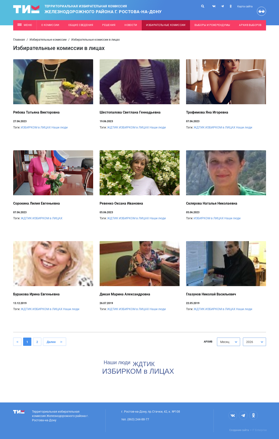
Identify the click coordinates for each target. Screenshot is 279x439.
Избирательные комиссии (165, 25)
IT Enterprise (259, 430)
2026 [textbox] (249, 342)
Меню (25, 25)
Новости (130, 25)
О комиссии (50, 25)
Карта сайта (245, 6)
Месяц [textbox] (224, 342)
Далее (51, 342)
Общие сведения (80, 25)
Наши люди (59, 127)
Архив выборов (250, 25)
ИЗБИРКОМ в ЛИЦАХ (36, 127)
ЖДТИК (112, 127)
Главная (19, 39)
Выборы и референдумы (212, 25)
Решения (108, 25)
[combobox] (228, 342)
